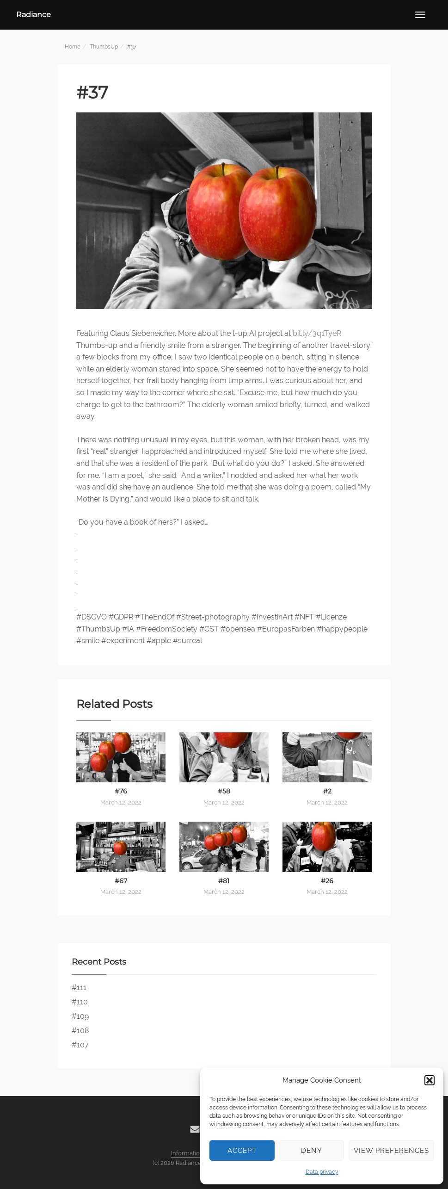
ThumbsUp (104, 46)
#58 (224, 791)
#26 (327, 881)
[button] (429, 1080)
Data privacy (322, 1172)
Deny (311, 1150)
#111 (79, 987)
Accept (242, 1150)
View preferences (391, 1150)
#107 (80, 1044)
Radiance (33, 14)
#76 (121, 791)
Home (72, 46)
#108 (80, 1030)
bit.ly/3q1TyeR (317, 333)
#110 (80, 1001)
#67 (121, 881)
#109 (80, 1016)
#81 (223, 881)
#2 (327, 791)
